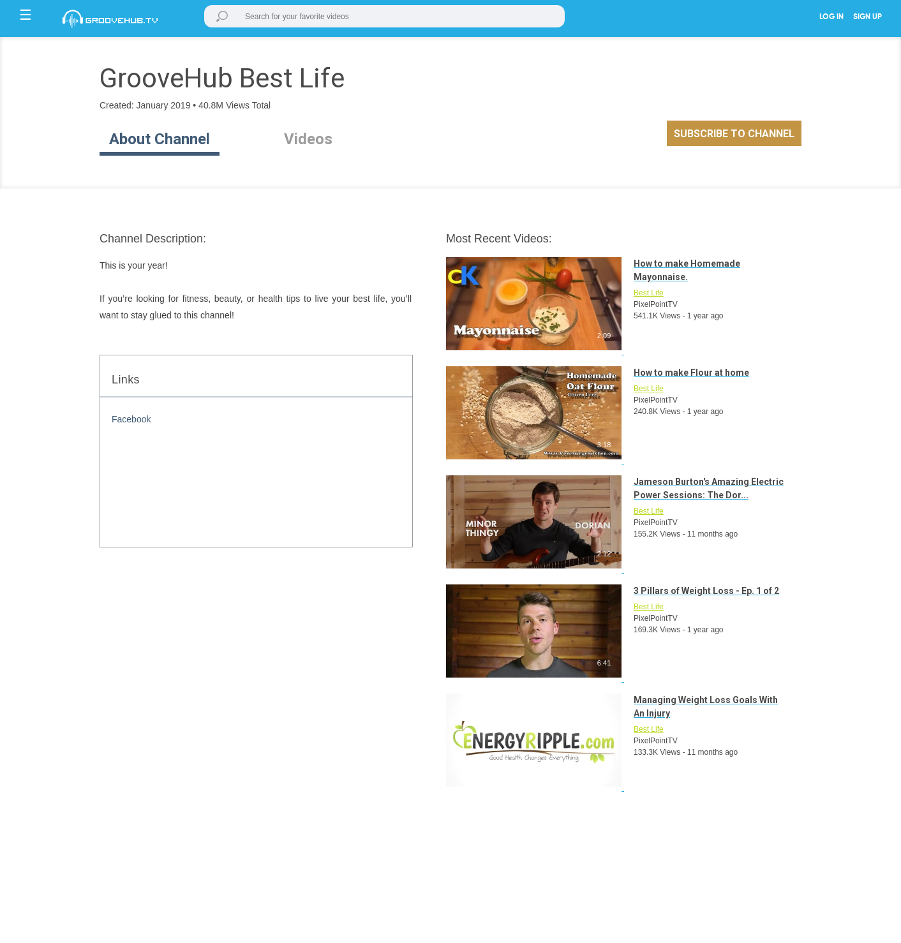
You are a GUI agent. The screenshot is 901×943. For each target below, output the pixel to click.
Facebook (131, 419)
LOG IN (831, 17)
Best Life (649, 292)
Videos (308, 139)
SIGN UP (867, 17)
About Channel (159, 139)
